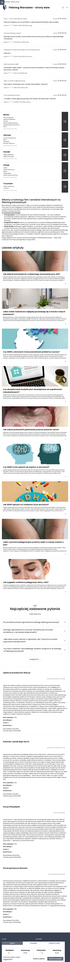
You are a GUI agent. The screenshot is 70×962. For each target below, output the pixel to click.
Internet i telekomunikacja (10, 123)
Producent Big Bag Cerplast (12, 33)
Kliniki (4, 140)
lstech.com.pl (15, 2)
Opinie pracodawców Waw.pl (16, 672)
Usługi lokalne (7, 173)
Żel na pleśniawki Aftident (12, 95)
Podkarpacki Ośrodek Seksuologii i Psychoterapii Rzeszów (22, 50)
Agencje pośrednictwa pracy (11, 125)
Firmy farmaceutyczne (9, 138)
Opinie (5, 171)
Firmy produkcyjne (8, 117)
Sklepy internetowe (8, 154)
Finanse (5, 121)
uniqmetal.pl (6, 2)
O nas (4, 939)
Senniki (5, 168)
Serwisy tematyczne (8, 169)
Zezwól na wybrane (39, 958)
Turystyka (8, 183)
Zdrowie (7, 135)
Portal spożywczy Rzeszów (15, 868)
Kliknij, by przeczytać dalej (10, 128)
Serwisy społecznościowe (10, 175)
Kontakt (39, 939)
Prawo (5, 126)
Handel (6, 152)
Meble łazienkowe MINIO (11, 64)
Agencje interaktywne (9, 119)
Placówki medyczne (8, 143)
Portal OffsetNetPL (11, 807)
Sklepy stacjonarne (8, 156)
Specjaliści (6, 141)
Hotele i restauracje (8, 186)
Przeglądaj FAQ (35, 654)
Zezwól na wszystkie (55, 958)
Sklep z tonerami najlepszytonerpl (14, 81)
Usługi (6, 165)
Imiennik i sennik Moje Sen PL (16, 741)
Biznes (6, 114)
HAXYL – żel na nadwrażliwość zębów (15, 19)
